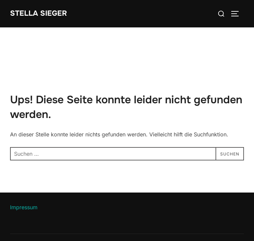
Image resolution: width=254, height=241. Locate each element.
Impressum (23, 207)
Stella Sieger (38, 13)
